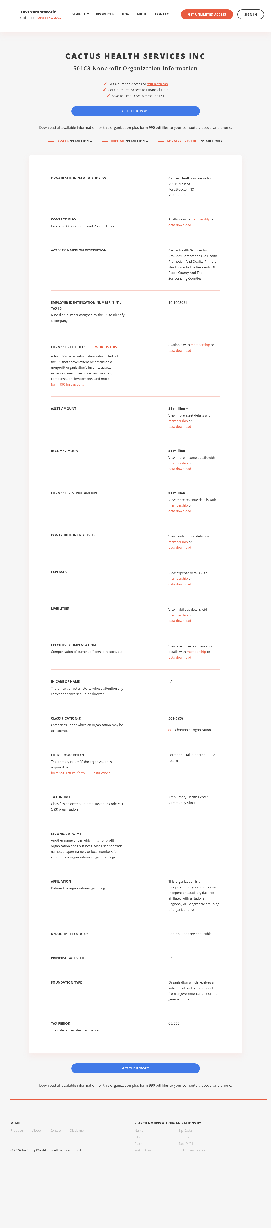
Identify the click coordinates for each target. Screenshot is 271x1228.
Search (80, 14)
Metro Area (143, 1150)
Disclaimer (77, 1130)
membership (200, 219)
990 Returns (157, 84)
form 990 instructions (67, 384)
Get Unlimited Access (207, 14)
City (137, 1137)
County (184, 1137)
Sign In (250, 14)
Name (139, 1130)
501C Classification (192, 1150)
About (142, 14)
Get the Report (135, 111)
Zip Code (185, 1130)
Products (105, 14)
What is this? (101, 347)
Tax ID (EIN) (187, 1143)
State (138, 1143)
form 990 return (63, 773)
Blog (125, 14)
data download (179, 225)
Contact (163, 14)
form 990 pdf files (154, 127)
